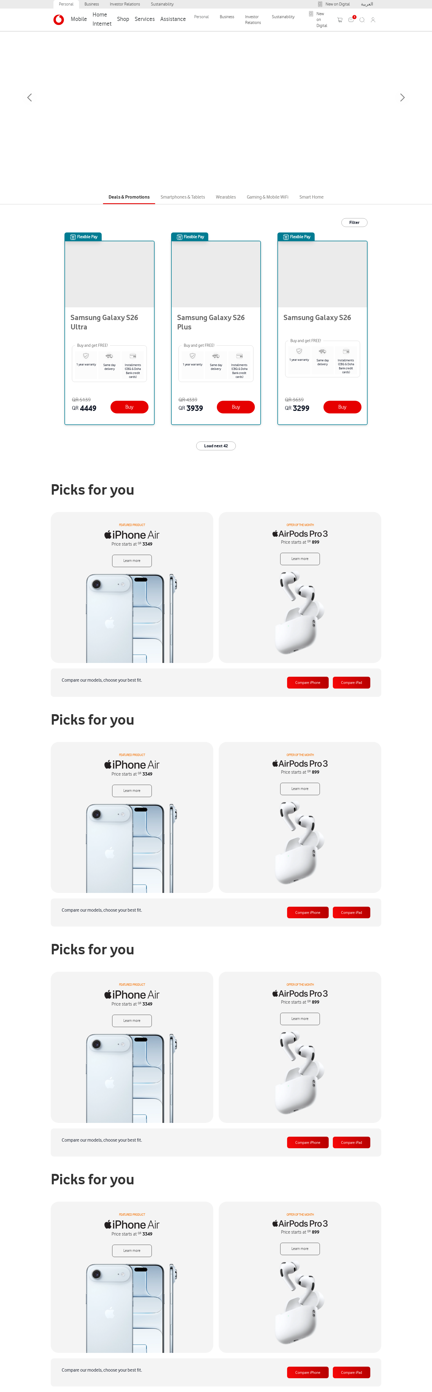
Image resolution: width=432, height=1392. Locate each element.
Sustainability (162, 4)
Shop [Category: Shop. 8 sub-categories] (123, 19)
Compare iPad (351, 682)
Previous (29, 97)
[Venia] (58, 20)
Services (145, 19)
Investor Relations (125, 4)
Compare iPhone (307, 682)
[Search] (362, 20)
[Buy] (129, 407)
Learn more (132, 561)
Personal (66, 4)
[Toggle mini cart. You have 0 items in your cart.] (339, 20)
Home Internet (102, 19)
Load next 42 (216, 445)
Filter (354, 222)
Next (402, 97)
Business (92, 4)
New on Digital (333, 4)
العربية (367, 4)
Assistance (173, 19)
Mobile (79, 19)
